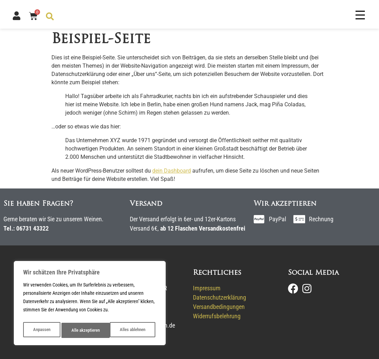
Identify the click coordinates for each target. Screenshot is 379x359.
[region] (90, 304)
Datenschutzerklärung (219, 297)
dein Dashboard (171, 170)
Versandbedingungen (219, 306)
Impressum (207, 288)
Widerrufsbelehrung (217, 316)
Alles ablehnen (84, 330)
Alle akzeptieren (132, 330)
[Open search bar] (49, 16)
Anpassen (40, 330)
